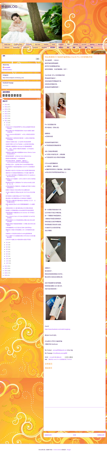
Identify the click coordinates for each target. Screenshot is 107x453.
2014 (6, 104)
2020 (6, 118)
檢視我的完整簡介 (7, 69)
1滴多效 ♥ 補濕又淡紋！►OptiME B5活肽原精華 (18, 141)
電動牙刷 (50, 359)
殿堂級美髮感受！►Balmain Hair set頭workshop (18, 156)
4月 (7, 244)
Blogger (69, 449)
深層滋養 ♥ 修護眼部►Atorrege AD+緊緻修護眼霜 (19, 146)
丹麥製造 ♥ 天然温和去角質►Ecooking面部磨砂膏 (19, 233)
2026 (6, 275)
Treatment (35, 47)
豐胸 (86, 47)
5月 (7, 247)
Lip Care (84, 44)
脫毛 (80, 47)
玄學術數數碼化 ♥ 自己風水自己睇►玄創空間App (19, 227)
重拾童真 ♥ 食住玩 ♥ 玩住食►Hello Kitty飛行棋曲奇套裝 (20, 170)
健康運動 (52, 47)
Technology (16, 47)
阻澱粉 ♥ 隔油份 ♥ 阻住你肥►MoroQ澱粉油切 (18, 190)
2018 (6, 113)
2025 (6, 273)
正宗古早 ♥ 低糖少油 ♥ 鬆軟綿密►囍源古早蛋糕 (18, 239)
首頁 (74, 435)
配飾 (92, 47)
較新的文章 (48, 435)
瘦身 (68, 47)
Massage (100, 44)
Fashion (46, 44)
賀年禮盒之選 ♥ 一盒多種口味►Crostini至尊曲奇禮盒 (19, 164)
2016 (6, 109)
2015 (6, 106)
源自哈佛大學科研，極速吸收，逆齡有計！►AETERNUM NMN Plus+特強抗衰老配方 (17, 161)
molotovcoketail (57, 449)
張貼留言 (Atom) (76, 439)
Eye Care (37, 44)
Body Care (7, 44)
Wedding (44, 47)
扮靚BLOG (9, 7)
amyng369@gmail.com (60, 350)
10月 (7, 258)
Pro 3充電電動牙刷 (61, 359)
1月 (7, 122)
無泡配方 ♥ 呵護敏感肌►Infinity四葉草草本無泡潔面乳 (20, 210)
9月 (7, 256)
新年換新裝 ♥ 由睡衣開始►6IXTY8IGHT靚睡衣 (18, 196)
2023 (6, 268)
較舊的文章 (101, 435)
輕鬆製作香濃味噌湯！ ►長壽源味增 (15, 158)
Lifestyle (75, 44)
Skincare (6, 47)
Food (53, 44)
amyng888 (7, 67)
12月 (7, 263)
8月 (7, 254)
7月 (7, 251)
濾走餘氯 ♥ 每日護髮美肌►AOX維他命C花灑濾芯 (19, 198)
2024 (6, 270)
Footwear (61, 44)
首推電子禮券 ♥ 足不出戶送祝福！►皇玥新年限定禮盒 (20, 144)
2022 (6, 266)
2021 (6, 120)
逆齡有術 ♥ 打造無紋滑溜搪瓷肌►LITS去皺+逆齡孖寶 (20, 172)
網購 (74, 47)
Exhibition (29, 44)
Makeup (92, 44)
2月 (7, 125)
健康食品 (61, 47)
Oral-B (55, 359)
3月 (7, 242)
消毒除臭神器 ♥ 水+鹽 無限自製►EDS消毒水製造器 (19, 208)
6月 (7, 249)
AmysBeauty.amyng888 (60, 353)
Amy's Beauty (5, 85)
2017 (6, 111)
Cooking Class (18, 44)
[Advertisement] (74, 419)
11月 (7, 261)
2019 (6, 116)
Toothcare (26, 47)
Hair (68, 44)
